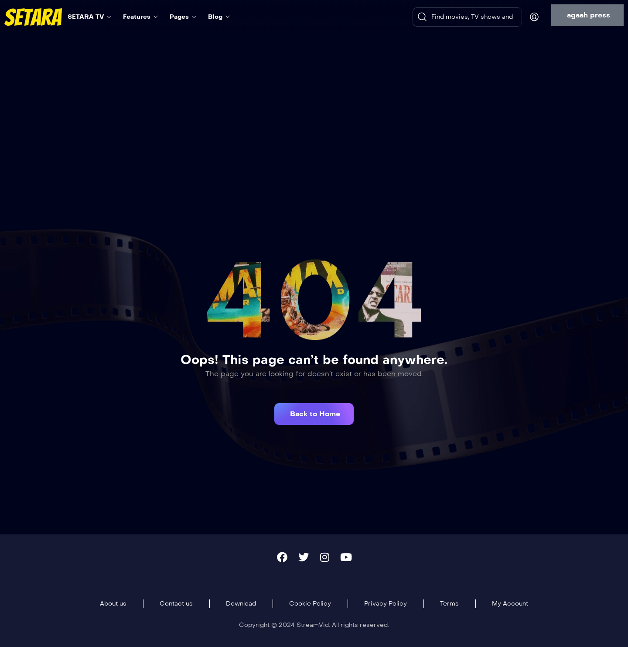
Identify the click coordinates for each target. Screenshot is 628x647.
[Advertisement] (314, 99)
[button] (587, 15)
